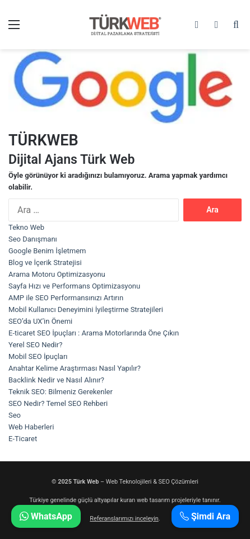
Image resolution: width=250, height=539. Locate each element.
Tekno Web (26, 227)
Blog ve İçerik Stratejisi (45, 262)
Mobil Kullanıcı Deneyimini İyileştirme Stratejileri (85, 309)
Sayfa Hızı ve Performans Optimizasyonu (74, 286)
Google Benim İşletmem (47, 251)
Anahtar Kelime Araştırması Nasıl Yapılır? (74, 368)
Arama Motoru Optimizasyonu (56, 274)
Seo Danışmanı (32, 239)
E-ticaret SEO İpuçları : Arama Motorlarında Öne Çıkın (93, 333)
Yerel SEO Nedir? (35, 345)
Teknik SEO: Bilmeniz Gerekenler (60, 391)
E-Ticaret (22, 438)
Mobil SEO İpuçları (38, 356)
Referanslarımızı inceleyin (124, 518)
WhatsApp (46, 516)
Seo (14, 415)
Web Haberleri (31, 427)
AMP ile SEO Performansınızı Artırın (65, 298)
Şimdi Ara (205, 516)
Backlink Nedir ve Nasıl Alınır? (56, 380)
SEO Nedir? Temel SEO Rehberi (58, 403)
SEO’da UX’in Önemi (40, 321)
